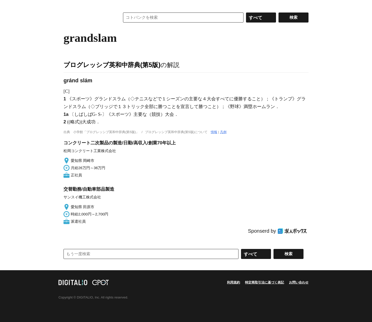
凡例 (223, 132)
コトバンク (88, 18)
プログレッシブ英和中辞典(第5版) (112, 64)
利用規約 (233, 282)
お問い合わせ (298, 282)
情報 (214, 132)
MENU (69, 5)
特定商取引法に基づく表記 (264, 282)
